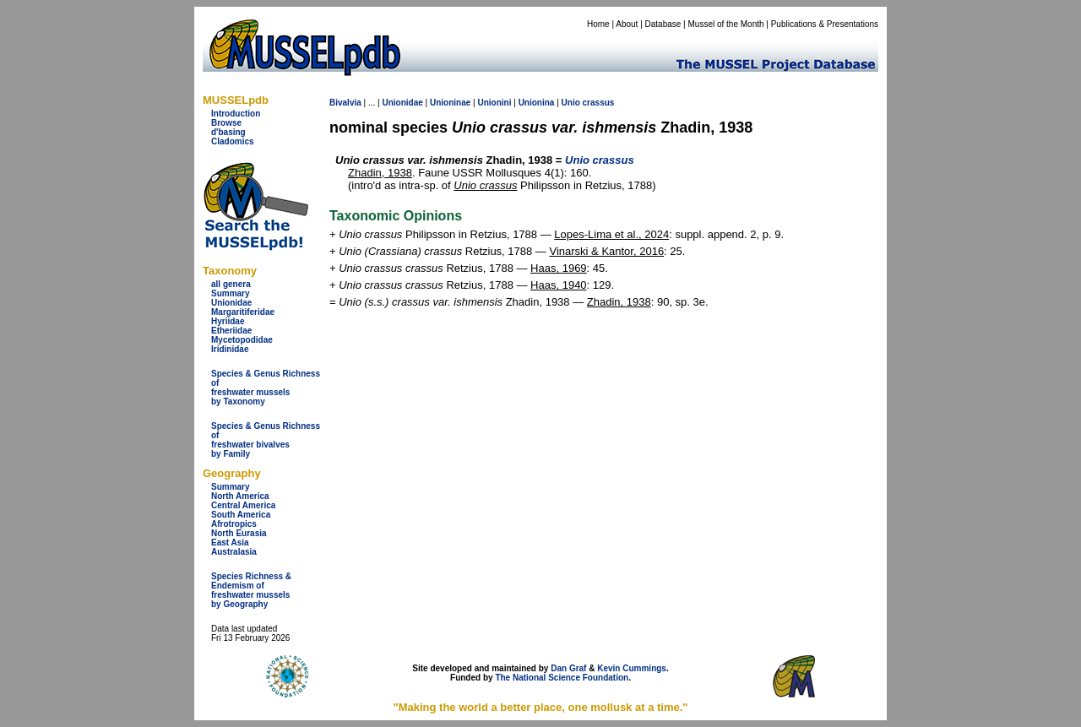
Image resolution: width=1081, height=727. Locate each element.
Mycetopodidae (242, 340)
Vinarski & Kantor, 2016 (606, 251)
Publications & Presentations (824, 24)
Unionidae (231, 302)
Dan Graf (568, 668)
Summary (230, 293)
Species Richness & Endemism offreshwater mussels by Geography (251, 590)
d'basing (228, 132)
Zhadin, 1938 (380, 172)
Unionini (494, 102)
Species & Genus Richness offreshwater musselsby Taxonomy (265, 387)
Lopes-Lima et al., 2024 (611, 234)
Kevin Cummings (631, 668)
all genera (231, 284)
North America (240, 496)
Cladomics (232, 141)
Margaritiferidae (242, 312)
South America (240, 514)
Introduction (235, 113)
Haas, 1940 (558, 285)
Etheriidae (231, 330)
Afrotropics (234, 524)
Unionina (537, 102)
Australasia (234, 551)
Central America (243, 505)
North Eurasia (239, 533)
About (627, 24)
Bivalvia (345, 102)
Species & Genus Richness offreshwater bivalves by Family (265, 439)
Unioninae (450, 102)
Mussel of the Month (726, 24)
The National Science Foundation (561, 677)
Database (663, 24)
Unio (571, 102)
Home (598, 24)
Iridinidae (229, 349)
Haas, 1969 (558, 268)
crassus (599, 102)
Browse (226, 122)
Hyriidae (227, 321)
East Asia (230, 542)
